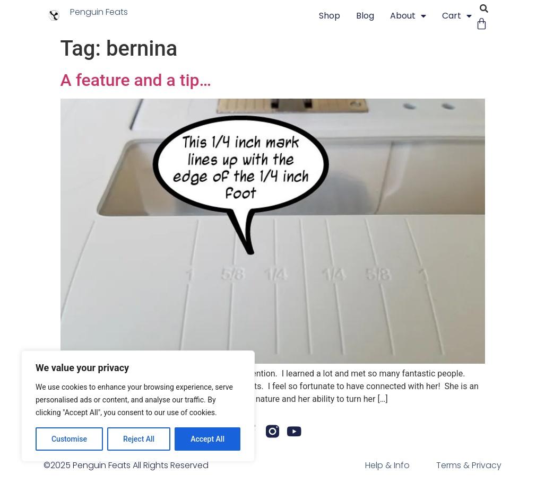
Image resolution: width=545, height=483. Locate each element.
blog (365, 16)
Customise (69, 439)
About (408, 16)
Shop (329, 16)
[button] (484, 8)
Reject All (138, 439)
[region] (138, 406)
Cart (457, 16)
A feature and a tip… (136, 80)
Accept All (207, 439)
